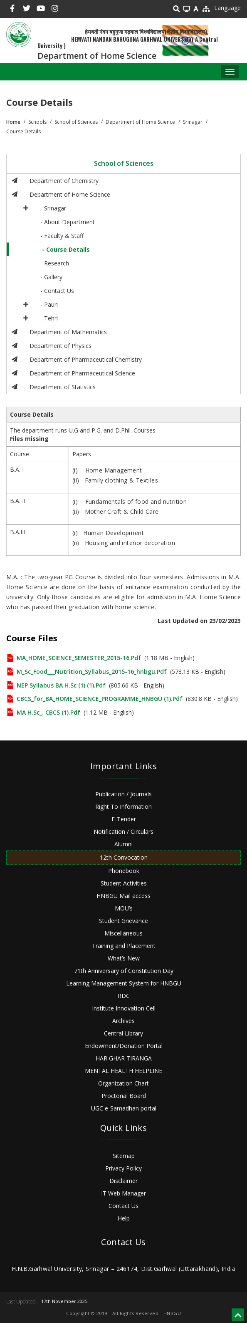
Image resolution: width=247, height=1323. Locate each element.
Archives (123, 1021)
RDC (124, 996)
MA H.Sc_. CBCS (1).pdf (48, 712)
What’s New (124, 958)
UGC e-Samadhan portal (123, 1108)
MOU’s (124, 908)
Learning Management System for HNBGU (123, 983)
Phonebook (123, 871)
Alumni (123, 844)
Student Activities (124, 883)
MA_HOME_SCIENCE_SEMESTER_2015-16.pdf (79, 658)
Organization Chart (123, 1083)
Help (124, 1218)
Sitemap (124, 1156)
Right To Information (123, 806)
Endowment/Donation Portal (124, 1046)
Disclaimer (123, 1181)
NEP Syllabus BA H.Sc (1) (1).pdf (61, 685)
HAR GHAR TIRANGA (124, 1058)
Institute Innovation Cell (124, 1008)
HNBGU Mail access (123, 896)
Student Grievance (123, 921)
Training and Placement (124, 946)
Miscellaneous (123, 933)
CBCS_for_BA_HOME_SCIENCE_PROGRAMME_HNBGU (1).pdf (100, 699)
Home (13, 121)
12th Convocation (124, 857)
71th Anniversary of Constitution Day (123, 971)
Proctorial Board (123, 1096)
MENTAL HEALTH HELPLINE (123, 1071)
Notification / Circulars (123, 831)
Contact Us (123, 1206)
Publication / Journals (123, 794)
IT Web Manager (123, 1193)
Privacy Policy (123, 1168)
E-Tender (123, 819)
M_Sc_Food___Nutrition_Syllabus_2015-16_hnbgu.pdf (92, 671)
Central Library (123, 1033)
